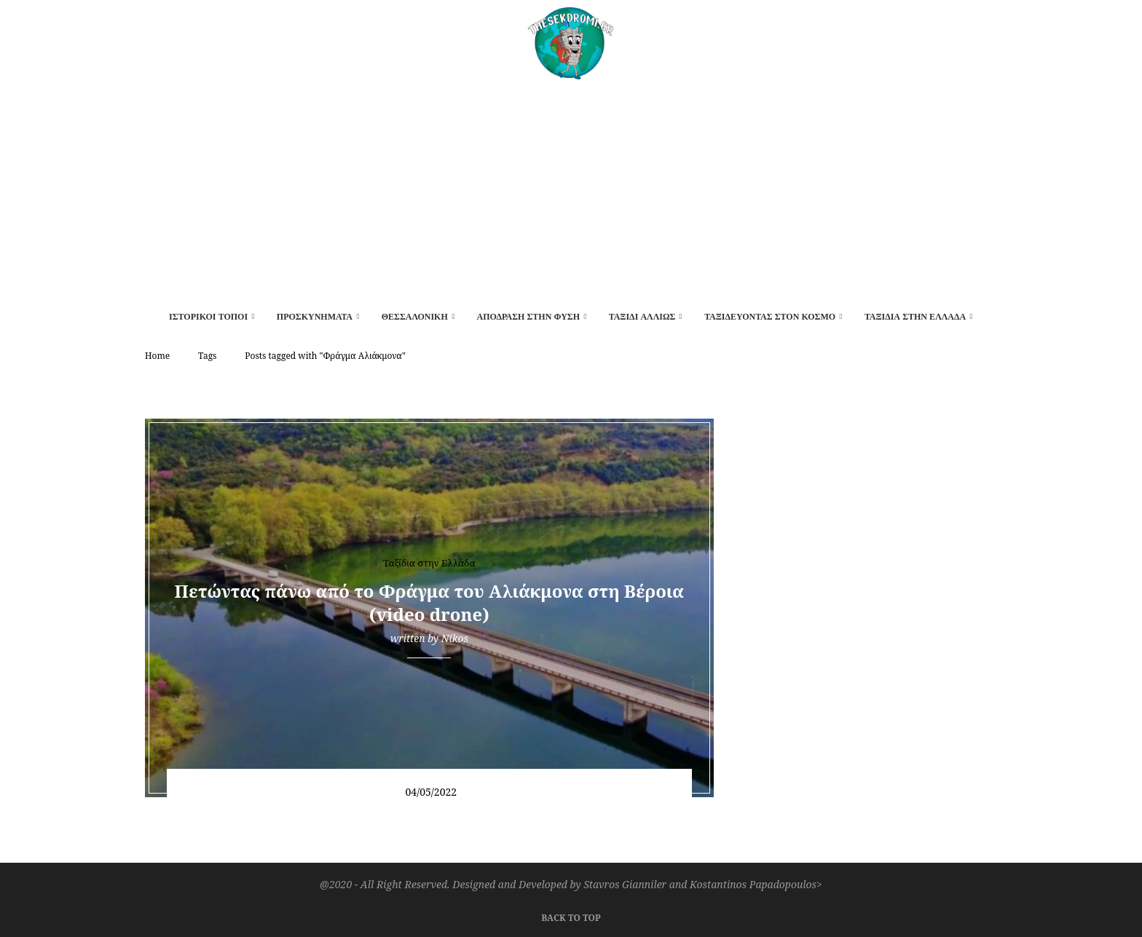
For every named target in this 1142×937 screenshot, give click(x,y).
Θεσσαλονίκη (415, 316)
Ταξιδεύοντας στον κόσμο (769, 316)
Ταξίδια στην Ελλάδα (915, 316)
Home (157, 355)
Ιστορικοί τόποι (208, 316)
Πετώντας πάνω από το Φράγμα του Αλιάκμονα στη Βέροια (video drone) (430, 602)
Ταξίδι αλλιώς (642, 316)
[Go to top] (570, 916)
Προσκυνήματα (315, 316)
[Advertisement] (571, 188)
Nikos (454, 638)
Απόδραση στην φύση (528, 316)
